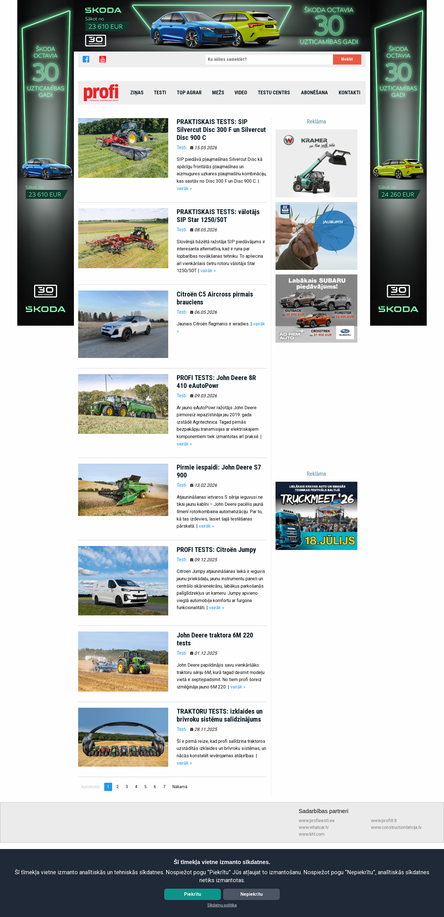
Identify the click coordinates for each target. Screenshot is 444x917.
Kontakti (349, 151)
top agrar (189, 151)
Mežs (218, 151)
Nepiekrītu (251, 894)
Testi (160, 151)
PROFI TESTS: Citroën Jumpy (216, 608)
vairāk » (184, 246)
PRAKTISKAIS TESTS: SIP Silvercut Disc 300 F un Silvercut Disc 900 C (221, 188)
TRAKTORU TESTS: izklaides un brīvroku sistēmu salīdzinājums (219, 774)
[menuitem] (101, 151)
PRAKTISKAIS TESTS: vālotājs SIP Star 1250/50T (218, 274)
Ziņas (137, 151)
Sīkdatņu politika (222, 905)
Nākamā (181, 845)
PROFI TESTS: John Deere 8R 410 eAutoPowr (216, 440)
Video (240, 151)
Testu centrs (274, 151)
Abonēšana (314, 151)
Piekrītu (192, 894)
